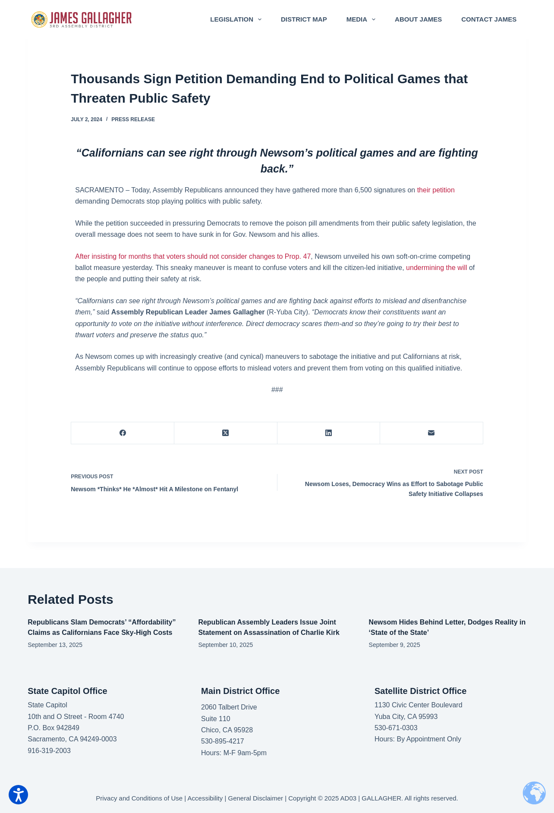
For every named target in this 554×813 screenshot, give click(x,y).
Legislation (237, 19)
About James (418, 19)
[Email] (431, 433)
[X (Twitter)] (225, 433)
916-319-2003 (49, 750)
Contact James (488, 19)
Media (362, 19)
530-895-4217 (222, 741)
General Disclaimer (255, 798)
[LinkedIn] (329, 433)
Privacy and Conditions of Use (139, 798)
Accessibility (205, 798)
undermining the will (437, 267)
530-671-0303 (396, 727)
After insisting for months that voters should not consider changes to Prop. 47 (193, 256)
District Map (304, 19)
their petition (436, 190)
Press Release (133, 119)
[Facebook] (122, 433)
